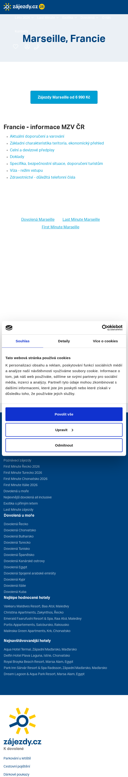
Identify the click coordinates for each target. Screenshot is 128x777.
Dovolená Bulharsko (19, 536)
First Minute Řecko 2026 (22, 466)
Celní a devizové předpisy (32, 150)
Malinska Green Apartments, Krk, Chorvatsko (37, 631)
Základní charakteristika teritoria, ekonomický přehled (57, 143)
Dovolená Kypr (14, 579)
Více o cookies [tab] (105, 341)
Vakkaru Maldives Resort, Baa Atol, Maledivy (36, 606)
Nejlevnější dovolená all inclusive (28, 497)
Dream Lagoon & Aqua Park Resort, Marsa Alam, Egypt (44, 674)
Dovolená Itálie (15, 585)
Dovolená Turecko (17, 542)
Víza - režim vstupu (26, 170)
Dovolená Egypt (15, 567)
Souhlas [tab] (23, 341)
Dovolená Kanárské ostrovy (24, 561)
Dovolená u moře (16, 491)
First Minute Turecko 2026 (23, 472)
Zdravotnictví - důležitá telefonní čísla (42, 177)
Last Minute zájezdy (18, 509)
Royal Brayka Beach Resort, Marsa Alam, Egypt (38, 662)
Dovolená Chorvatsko (20, 530)
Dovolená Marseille (38, 219)
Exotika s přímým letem (21, 503)
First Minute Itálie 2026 (21, 485)
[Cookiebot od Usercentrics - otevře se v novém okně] (102, 328)
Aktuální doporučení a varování (37, 136)
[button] (24, 17)
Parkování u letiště (17, 758)
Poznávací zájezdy (17, 460)
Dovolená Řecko (16, 524)
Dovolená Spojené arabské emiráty (30, 573)
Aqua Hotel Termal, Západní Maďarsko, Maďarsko (40, 649)
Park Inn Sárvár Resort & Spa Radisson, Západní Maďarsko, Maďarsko (55, 668)
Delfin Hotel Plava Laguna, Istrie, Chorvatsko (37, 655)
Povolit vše (64, 414)
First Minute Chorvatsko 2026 (25, 479)
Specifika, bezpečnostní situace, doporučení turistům (56, 163)
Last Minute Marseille (81, 219)
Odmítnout (64, 445)
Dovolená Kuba (15, 592)
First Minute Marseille (60, 227)
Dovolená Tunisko (17, 549)
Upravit (64, 430)
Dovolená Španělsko (19, 555)
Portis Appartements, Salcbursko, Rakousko (36, 625)
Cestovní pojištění (17, 766)
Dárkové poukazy (16, 774)
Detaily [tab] (64, 341)
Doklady (17, 156)
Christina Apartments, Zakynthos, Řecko (34, 612)
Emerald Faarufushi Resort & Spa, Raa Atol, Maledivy (42, 618)
